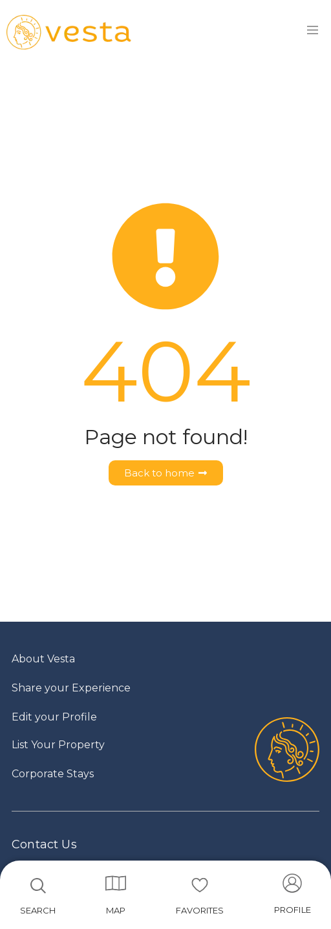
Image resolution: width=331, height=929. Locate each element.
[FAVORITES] (199, 885)
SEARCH (38, 910)
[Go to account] (292, 898)
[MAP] (115, 883)
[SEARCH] (38, 885)
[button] (292, 898)
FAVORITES (200, 910)
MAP (115, 910)
